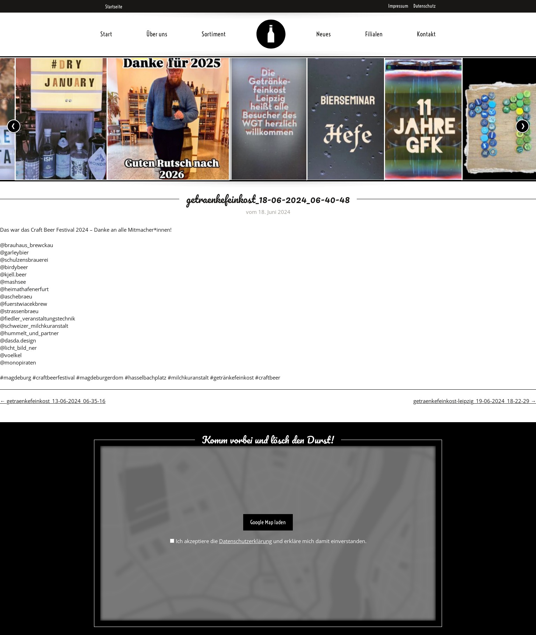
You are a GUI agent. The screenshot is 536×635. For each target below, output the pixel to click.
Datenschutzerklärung (245, 540)
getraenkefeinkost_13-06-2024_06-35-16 (53, 400)
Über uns (156, 34)
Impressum (398, 6)
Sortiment (214, 34)
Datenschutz (424, 6)
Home (271, 26)
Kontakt (426, 34)
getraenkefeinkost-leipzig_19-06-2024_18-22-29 (474, 400)
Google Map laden (268, 522)
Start (106, 34)
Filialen (374, 34)
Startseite (111, 6)
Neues (323, 34)
